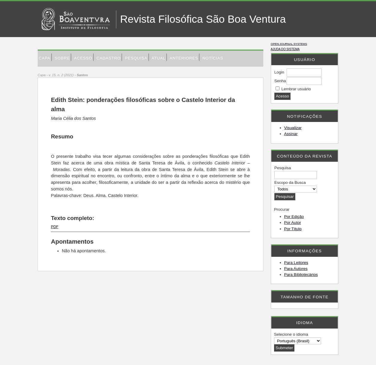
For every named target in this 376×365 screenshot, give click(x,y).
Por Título (293, 229)
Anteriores (183, 58)
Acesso (83, 58)
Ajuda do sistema (285, 49)
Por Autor (292, 222)
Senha (280, 81)
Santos (82, 75)
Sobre (62, 58)
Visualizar (293, 128)
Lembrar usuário (296, 89)
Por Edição (294, 216)
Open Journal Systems (289, 43)
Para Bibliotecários (301, 274)
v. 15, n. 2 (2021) (61, 75)
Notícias (212, 58)
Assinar (291, 134)
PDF (54, 227)
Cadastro (109, 58)
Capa (45, 58)
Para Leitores (296, 262)
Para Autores (296, 268)
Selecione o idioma (291, 334)
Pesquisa (136, 58)
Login (279, 72)
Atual (158, 58)
